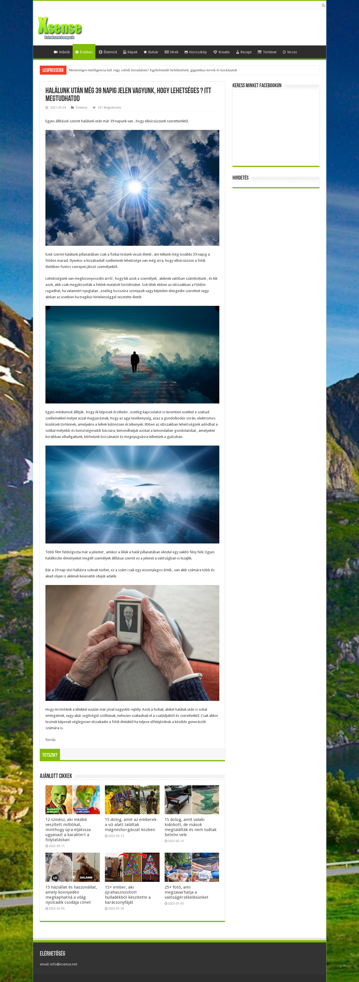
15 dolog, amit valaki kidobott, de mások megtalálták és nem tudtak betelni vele (191, 827)
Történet (267, 52)
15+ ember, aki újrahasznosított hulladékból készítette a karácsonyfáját (128, 895)
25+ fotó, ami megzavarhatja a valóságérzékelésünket (186, 892)
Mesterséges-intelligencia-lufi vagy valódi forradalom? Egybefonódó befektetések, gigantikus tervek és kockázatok (153, 70)
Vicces (290, 52)
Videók (62, 52)
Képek (130, 52)
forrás (50, 740)
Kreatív (221, 52)
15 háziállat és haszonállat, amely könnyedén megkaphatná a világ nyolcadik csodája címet (71, 895)
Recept (244, 52)
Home (43, 51)
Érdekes (84, 52)
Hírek (171, 52)
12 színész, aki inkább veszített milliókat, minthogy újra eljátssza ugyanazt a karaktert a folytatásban (68, 829)
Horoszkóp (196, 52)
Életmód (108, 52)
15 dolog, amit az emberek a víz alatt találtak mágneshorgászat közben (131, 824)
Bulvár (151, 52)
